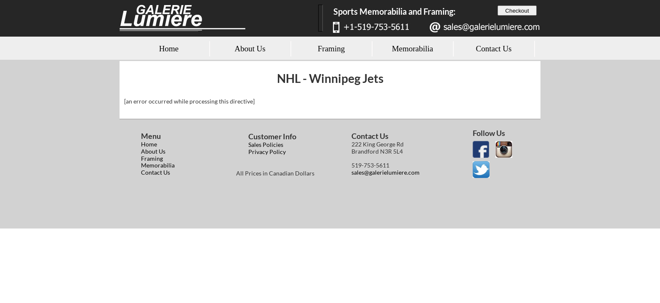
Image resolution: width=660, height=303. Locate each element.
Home (149, 144)
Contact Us (155, 172)
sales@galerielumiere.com (385, 172)
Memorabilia (158, 165)
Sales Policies (265, 144)
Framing (152, 158)
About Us (153, 151)
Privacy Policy (267, 151)
